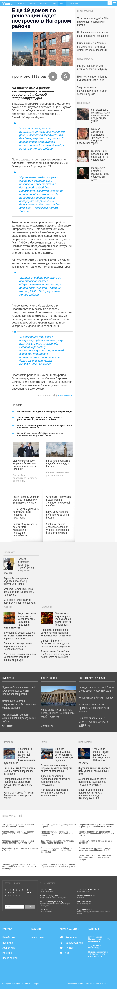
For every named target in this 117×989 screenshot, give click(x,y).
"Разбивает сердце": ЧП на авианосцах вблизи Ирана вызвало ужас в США (18, 842)
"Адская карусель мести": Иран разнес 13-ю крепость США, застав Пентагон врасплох (58, 866)
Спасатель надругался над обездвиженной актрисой (58, 825)
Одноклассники (71, 942)
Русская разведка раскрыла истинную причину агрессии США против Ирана (95, 849)
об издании (37, 937)
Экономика (42, 3)
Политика (32, 3)
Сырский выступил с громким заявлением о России (20, 849)
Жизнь (62, 3)
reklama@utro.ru (95, 956)
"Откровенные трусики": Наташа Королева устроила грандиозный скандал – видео (96, 825)
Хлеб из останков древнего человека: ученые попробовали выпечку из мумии (57, 528)
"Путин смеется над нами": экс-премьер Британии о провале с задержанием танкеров (95, 857)
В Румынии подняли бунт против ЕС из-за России (57, 514)
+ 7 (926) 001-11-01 (96, 954)
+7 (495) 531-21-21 (96, 946)
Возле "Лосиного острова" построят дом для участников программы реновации (44, 426)
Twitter (66, 948)
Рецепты (53, 3)
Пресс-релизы (73, 3)
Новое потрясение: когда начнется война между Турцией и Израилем (57, 842)
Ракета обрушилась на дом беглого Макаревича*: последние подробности (25, 530)
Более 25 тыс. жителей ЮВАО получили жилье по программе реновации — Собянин (41, 434)
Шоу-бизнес (21, 3)
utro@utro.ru (93, 948)
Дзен (65, 953)
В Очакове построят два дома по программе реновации (44, 411)
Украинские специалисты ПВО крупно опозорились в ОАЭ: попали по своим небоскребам (56, 850)
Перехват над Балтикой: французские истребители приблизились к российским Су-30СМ (96, 834)
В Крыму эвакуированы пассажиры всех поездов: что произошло (26, 513)
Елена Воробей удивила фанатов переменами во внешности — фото (26, 499)
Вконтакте (68, 937)
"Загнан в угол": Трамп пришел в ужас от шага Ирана (95, 842)
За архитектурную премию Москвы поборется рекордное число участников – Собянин (39, 418)
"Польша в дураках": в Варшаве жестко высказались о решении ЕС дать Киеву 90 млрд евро (19, 866)
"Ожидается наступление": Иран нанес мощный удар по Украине (18, 825)
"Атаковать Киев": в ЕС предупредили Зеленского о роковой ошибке (58, 501)
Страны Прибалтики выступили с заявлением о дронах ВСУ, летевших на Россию (57, 834)
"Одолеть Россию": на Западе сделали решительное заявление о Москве (18, 833)
